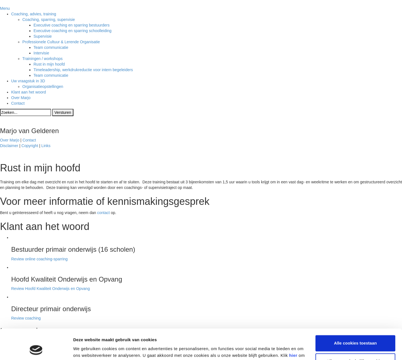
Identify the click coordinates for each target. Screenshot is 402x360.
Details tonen (86, 349)
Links (46, 145)
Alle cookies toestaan (355, 314)
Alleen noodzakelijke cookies (355, 332)
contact (103, 212)
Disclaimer (9, 145)
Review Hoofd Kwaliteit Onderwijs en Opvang (50, 288)
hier (293, 327)
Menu (5, 8)
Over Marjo (9, 140)
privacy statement (100, 333)
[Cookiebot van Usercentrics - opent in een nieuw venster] (36, 349)
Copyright (29, 145)
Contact (29, 140)
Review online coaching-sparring (39, 259)
